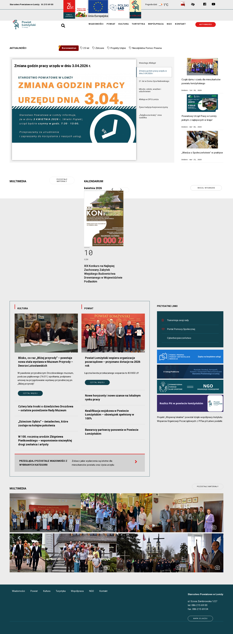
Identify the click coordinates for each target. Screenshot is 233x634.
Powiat (111, 24)
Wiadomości (96, 24)
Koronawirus (69, 48)
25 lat (86, 48)
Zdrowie (99, 48)
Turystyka (138, 24)
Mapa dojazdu (200, 619)
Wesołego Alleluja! (147, 63)
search (63, 24)
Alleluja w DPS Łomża (149, 99)
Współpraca (156, 24)
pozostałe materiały (62, 180)
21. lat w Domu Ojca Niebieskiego (154, 81)
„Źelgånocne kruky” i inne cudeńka (150, 116)
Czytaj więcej (30, 393)
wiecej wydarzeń (206, 188)
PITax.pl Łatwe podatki (210, 421)
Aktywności (205, 24)
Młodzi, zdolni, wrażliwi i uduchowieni (150, 90)
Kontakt (180, 24)
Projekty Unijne (118, 48)
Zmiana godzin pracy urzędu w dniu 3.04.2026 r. (153, 72)
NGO (169, 24)
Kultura (123, 24)
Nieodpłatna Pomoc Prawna (147, 48)
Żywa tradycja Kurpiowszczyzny (153, 107)
